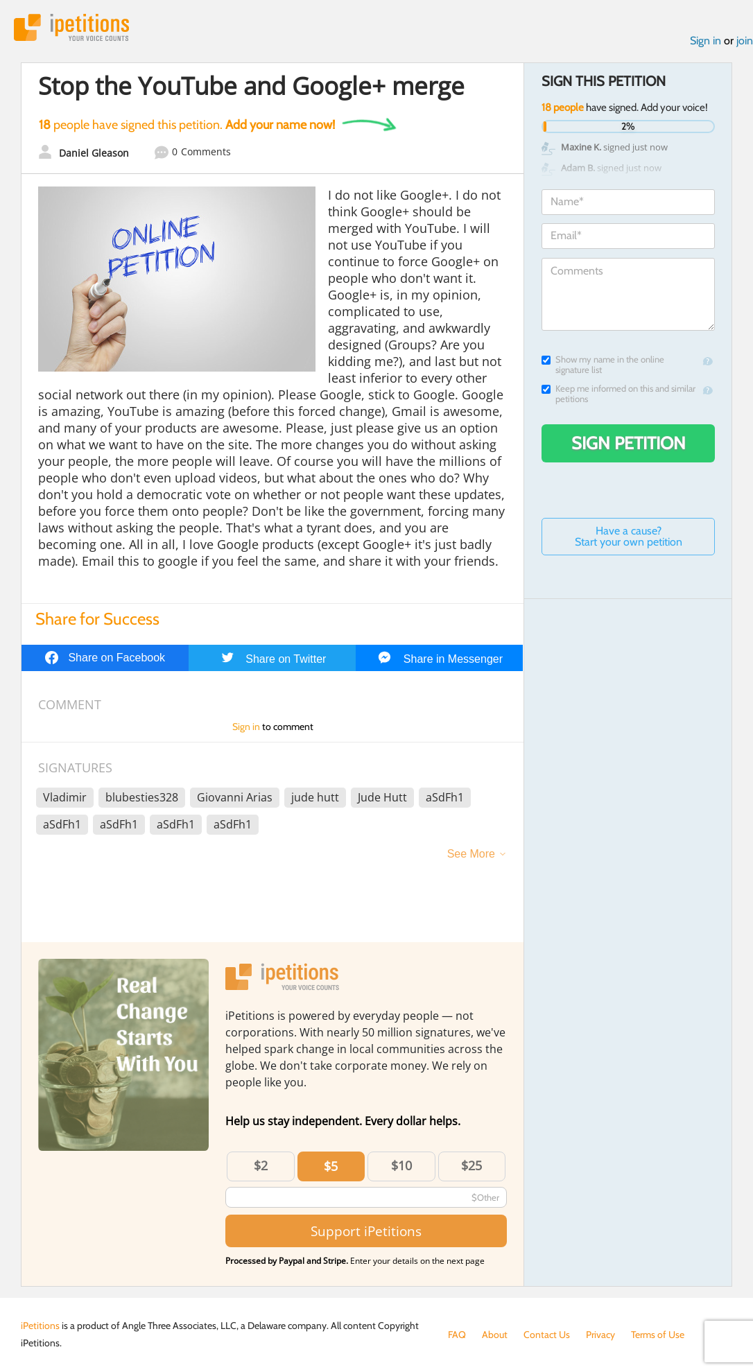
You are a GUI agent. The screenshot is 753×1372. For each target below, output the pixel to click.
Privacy (600, 1334)
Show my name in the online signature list (603, 364)
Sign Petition (628, 443)
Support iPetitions (366, 1231)
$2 (261, 1165)
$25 (471, 1165)
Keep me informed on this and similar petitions (618, 393)
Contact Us (546, 1334)
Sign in (705, 40)
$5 (331, 1166)
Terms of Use (657, 1334)
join (744, 40)
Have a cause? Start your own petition (628, 536)
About (495, 1334)
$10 (401, 1165)
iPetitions (71, 27)
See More (471, 854)
